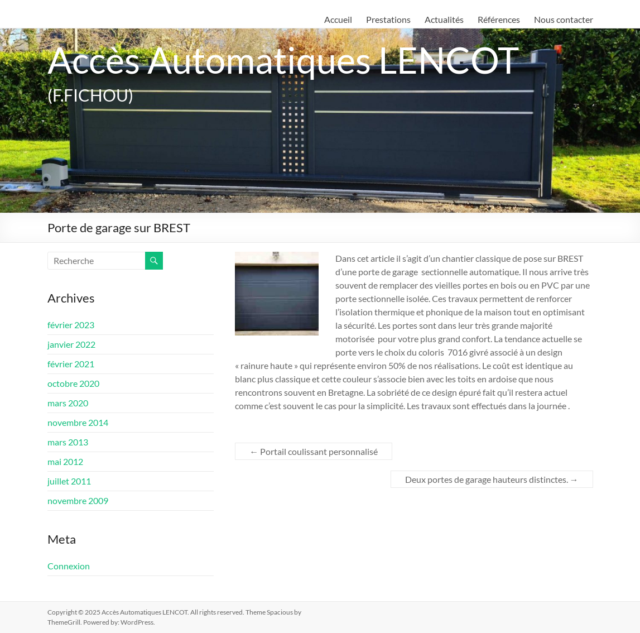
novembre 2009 (77, 500)
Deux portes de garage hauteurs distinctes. (492, 479)
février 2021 (70, 363)
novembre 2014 (77, 422)
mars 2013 (67, 442)
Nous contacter (563, 19)
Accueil (338, 19)
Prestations (388, 19)
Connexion (68, 565)
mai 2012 (65, 461)
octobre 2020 (73, 383)
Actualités (444, 19)
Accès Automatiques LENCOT (288, 59)
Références (499, 19)
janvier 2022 (71, 344)
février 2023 (70, 324)
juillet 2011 (69, 481)
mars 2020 (67, 402)
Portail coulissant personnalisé (313, 451)
